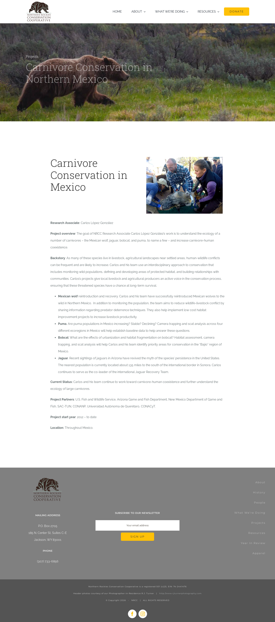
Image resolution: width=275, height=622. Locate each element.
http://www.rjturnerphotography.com (180, 593)
